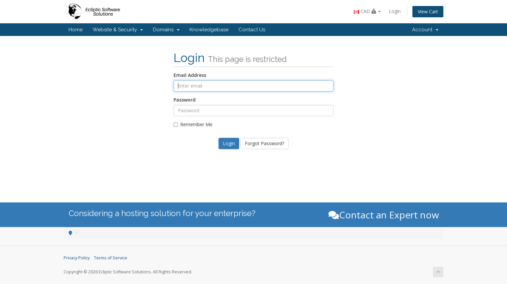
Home (76, 30)
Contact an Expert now (383, 214)
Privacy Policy (77, 258)
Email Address (190, 75)
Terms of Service (110, 258)
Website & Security (118, 30)
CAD (367, 11)
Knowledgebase (209, 30)
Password (185, 100)
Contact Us (252, 30)
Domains (166, 30)
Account (425, 30)
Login (395, 11)
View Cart (428, 11)
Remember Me (193, 124)
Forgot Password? (264, 143)
